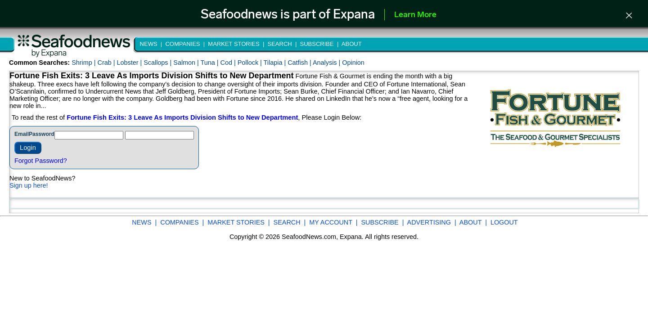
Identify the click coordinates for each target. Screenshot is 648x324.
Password (41, 134)
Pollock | (251, 62)
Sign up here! (28, 185)
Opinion (353, 62)
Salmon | (186, 62)
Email (21, 134)
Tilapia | (276, 62)
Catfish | (300, 62)
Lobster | (130, 62)
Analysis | (327, 62)
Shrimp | (84, 62)
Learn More (415, 15)
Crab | (107, 62)
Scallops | (158, 62)
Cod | (229, 62)
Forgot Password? (40, 160)
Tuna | (210, 62)
